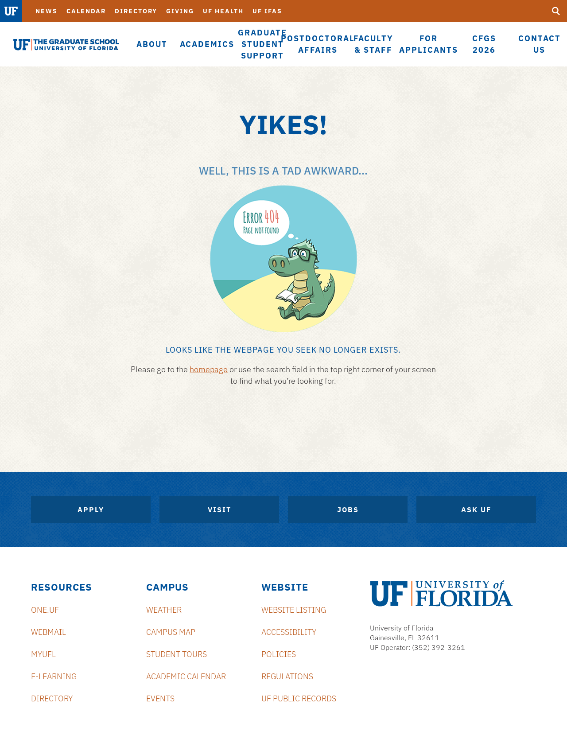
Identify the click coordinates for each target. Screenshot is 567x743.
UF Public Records (298, 698)
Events (160, 698)
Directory (136, 11)
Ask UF (476, 509)
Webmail (48, 632)
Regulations (287, 676)
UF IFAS (267, 11)
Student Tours (176, 654)
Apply (91, 509)
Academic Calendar (186, 676)
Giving (180, 11)
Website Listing (293, 610)
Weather (164, 610)
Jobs (348, 509)
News (46, 11)
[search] (556, 11)
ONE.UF (45, 610)
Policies (278, 654)
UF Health (223, 11)
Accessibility (288, 632)
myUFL (43, 654)
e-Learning (54, 676)
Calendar (86, 11)
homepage (209, 369)
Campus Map (170, 632)
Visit (219, 509)
